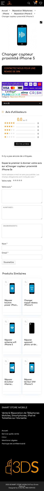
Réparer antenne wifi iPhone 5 (10, 342)
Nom (4, 244)
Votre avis (7, 187)
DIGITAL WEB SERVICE (27, 488)
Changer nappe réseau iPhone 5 (31, 302)
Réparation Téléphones (22, 11)
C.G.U (4, 437)
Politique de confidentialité (13, 444)
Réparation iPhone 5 (23, 14)
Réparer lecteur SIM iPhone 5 (29, 382)
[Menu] (3, 3)
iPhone (6, 14)
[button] (41, 22)
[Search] (29, 3)
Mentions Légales (10, 440)
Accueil (5, 11)
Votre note (6, 181)
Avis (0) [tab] (7, 103)
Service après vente (10, 434)
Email (5, 253)
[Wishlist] (40, 3)
